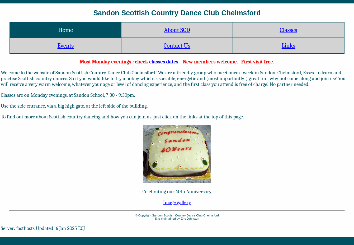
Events (65, 45)
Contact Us (177, 45)
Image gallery (177, 202)
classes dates (163, 62)
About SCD (177, 30)
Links (288, 45)
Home (65, 30)
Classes (288, 30)
